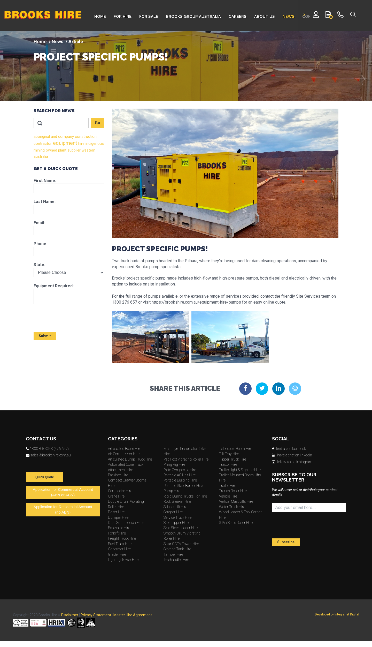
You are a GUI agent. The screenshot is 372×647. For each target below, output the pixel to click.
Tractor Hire (228, 464)
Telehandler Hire (176, 560)
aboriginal (42, 136)
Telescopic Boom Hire (235, 449)
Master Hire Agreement (132, 615)
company (65, 136)
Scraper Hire (173, 512)
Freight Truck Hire (122, 538)
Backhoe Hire (118, 475)
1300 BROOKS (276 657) (47, 449)
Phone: (40, 243)
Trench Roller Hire (233, 491)
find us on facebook (289, 449)
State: (39, 264)
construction (85, 136)
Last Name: (45, 201)
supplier (73, 150)
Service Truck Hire (177, 517)
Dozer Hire (116, 512)
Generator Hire (119, 549)
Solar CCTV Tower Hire (181, 544)
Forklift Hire (117, 533)
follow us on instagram (292, 462)
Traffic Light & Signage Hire (240, 470)
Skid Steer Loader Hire (181, 528)
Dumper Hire (118, 517)
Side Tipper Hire (176, 523)
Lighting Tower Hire (123, 560)
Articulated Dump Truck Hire (130, 459)
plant (61, 150)
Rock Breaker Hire (177, 501)
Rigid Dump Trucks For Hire (185, 496)
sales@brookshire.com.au (48, 455)
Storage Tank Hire (177, 549)
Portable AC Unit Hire (180, 475)
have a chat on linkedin (292, 455)
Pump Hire (172, 491)
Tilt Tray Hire (229, 454)
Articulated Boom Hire (124, 449)
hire (80, 143)
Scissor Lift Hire (175, 507)
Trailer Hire (227, 486)
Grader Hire (117, 554)
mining (39, 150)
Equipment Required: (54, 285)
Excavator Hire (119, 528)
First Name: (45, 180)
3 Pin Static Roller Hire (236, 523)
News (57, 41)
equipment (64, 143)
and (53, 136)
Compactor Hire (120, 491)
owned (51, 150)
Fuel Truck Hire (119, 544)
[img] (186, 66)
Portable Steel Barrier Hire (183, 486)
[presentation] (64, 316)
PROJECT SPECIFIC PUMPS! (101, 57)
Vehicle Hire (228, 496)
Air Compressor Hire (124, 454)
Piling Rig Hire (174, 464)
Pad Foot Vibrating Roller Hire (186, 459)
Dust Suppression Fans (126, 523)
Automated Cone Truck (125, 464)
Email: (39, 222)
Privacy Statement (96, 615)
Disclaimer (69, 615)
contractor (43, 143)
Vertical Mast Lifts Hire (236, 501)
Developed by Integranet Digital (337, 614)
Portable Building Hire (180, 480)
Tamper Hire (173, 554)
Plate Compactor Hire (180, 470)
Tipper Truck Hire (232, 459)
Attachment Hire (120, 470)
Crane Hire (116, 496)
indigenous (94, 143)
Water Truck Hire (232, 507)
